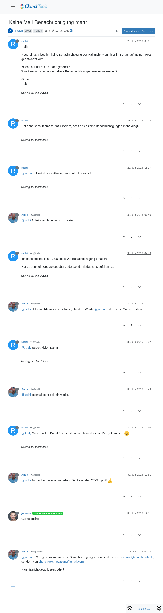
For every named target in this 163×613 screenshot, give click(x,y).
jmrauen (26, 513)
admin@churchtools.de (138, 557)
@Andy (35, 253)
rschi (24, 41)
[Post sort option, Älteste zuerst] (116, 31)
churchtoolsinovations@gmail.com (61, 561)
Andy (24, 214)
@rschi (35, 215)
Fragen (18, 30)
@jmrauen (28, 173)
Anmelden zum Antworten (138, 31)
